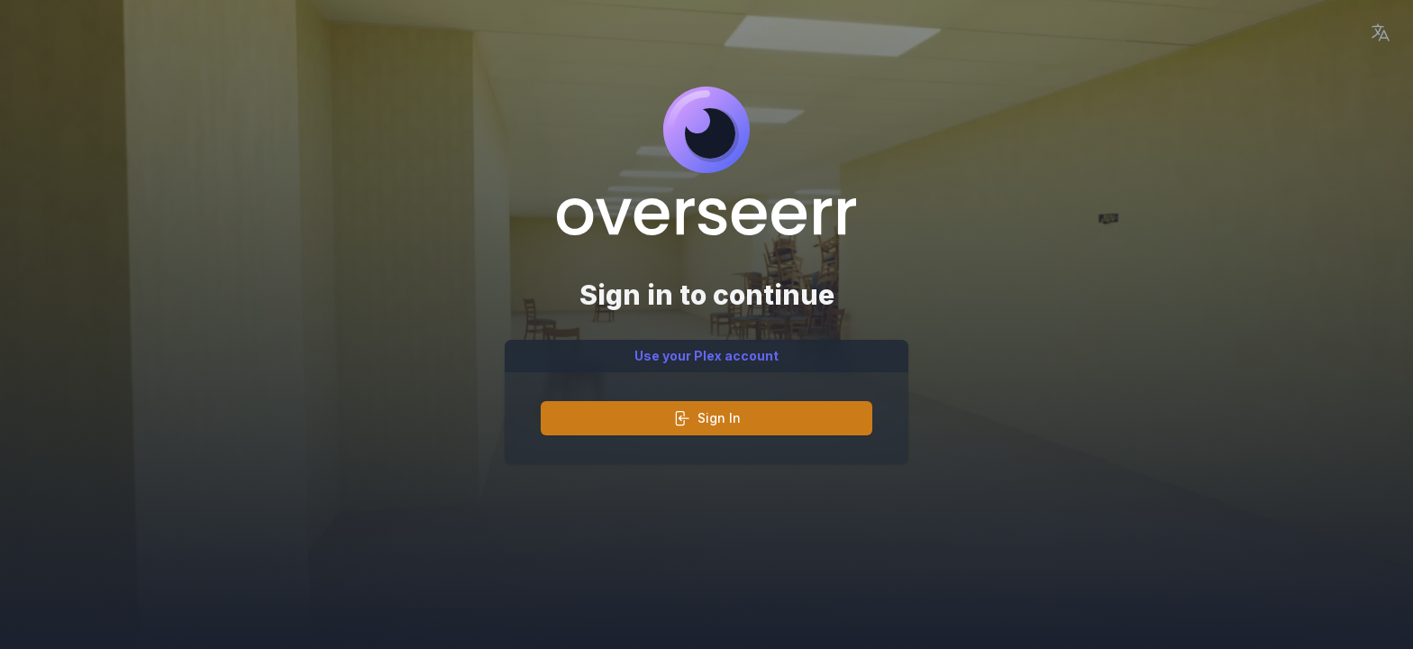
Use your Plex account (706, 355)
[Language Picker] (1381, 32)
